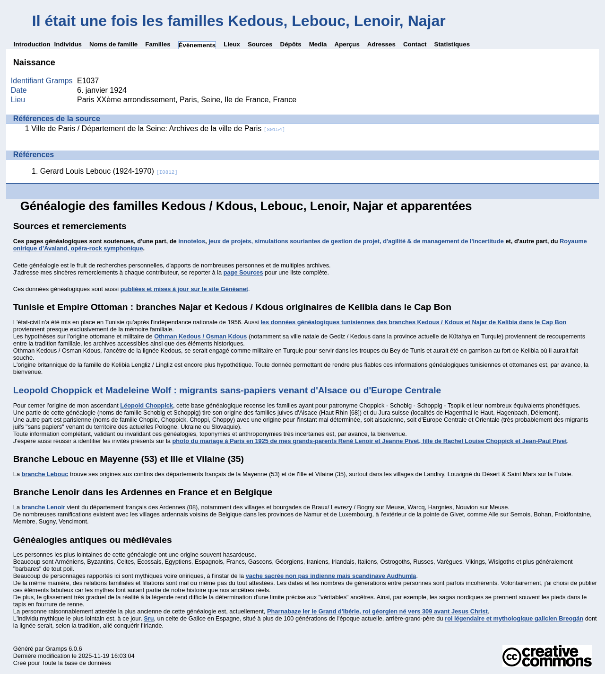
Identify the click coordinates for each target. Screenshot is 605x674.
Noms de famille (113, 44)
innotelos (191, 241)
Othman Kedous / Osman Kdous (200, 336)
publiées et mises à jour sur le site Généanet (184, 289)
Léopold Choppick (146, 405)
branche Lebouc (45, 474)
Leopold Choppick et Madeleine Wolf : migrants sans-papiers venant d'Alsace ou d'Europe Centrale (227, 390)
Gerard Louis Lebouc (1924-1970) (109, 171)
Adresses (381, 44)
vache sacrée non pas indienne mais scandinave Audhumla (331, 575)
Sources (260, 44)
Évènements (197, 45)
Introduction (32, 44)
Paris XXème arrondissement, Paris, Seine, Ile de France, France (186, 100)
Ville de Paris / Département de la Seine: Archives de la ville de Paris (158, 128)
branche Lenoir (43, 507)
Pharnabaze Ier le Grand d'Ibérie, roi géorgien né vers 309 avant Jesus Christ (377, 611)
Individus (68, 44)
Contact (415, 44)
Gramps (56, 648)
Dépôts (291, 44)
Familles (157, 44)
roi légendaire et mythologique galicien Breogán (514, 618)
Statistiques (452, 44)
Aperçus (347, 44)
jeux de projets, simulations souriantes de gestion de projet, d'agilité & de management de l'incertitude (356, 241)
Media (318, 44)
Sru (149, 618)
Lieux (232, 44)
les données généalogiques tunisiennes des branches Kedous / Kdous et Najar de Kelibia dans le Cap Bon (413, 322)
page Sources (243, 272)
